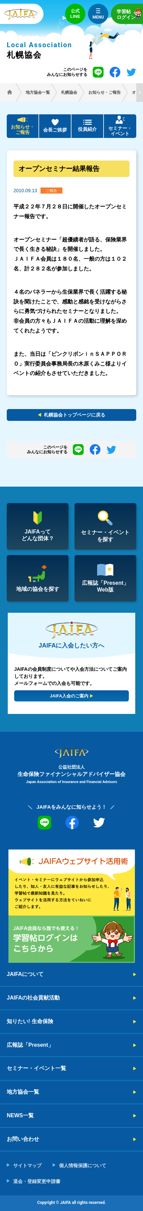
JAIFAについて (25, 974)
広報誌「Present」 (30, 1045)
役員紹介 (87, 129)
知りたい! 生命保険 (30, 1021)
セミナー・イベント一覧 (36, 1068)
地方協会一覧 (23, 1092)
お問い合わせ (23, 1139)
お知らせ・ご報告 (22, 129)
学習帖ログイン (130, 13)
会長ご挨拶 (55, 130)
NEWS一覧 (20, 1115)
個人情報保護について (82, 1165)
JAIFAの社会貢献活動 (33, 998)
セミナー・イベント (120, 131)
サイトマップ (27, 1165)
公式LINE (75, 13)
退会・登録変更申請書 (36, 1181)
